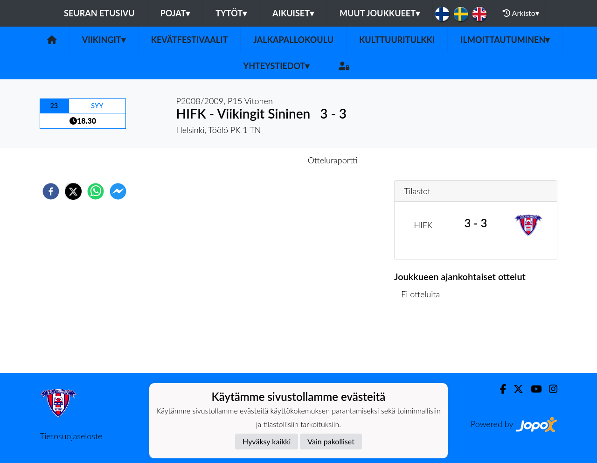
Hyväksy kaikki (267, 441)
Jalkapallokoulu (293, 40)
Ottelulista (424, 341)
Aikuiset (293, 13)
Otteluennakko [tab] (266, 160)
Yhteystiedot (276, 66)
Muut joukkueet (380, 13)
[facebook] (50, 191)
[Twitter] (514, 389)
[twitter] (73, 191)
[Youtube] (532, 389)
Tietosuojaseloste (71, 436)
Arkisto (521, 13)
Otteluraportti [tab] (333, 160)
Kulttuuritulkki (397, 40)
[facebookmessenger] (118, 191)
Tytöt (231, 13)
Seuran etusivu (99, 13)
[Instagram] (549, 389)
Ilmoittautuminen (504, 40)
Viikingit (103, 40)
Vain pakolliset (330, 441)
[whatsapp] (95, 191)
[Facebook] (499, 389)
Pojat (175, 13)
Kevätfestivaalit (189, 40)
